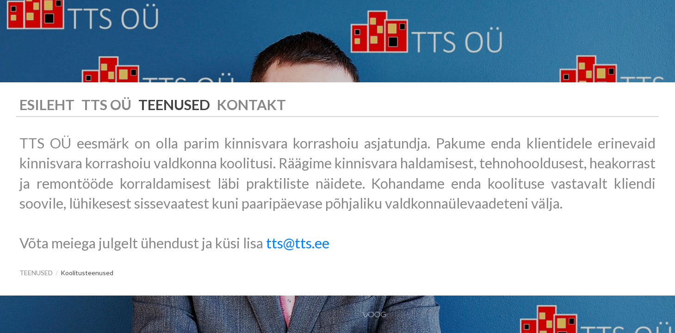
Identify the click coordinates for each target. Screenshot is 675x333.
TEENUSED (174, 104)
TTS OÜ (106, 104)
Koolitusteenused (87, 273)
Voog (374, 314)
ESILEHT (46, 104)
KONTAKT (251, 104)
